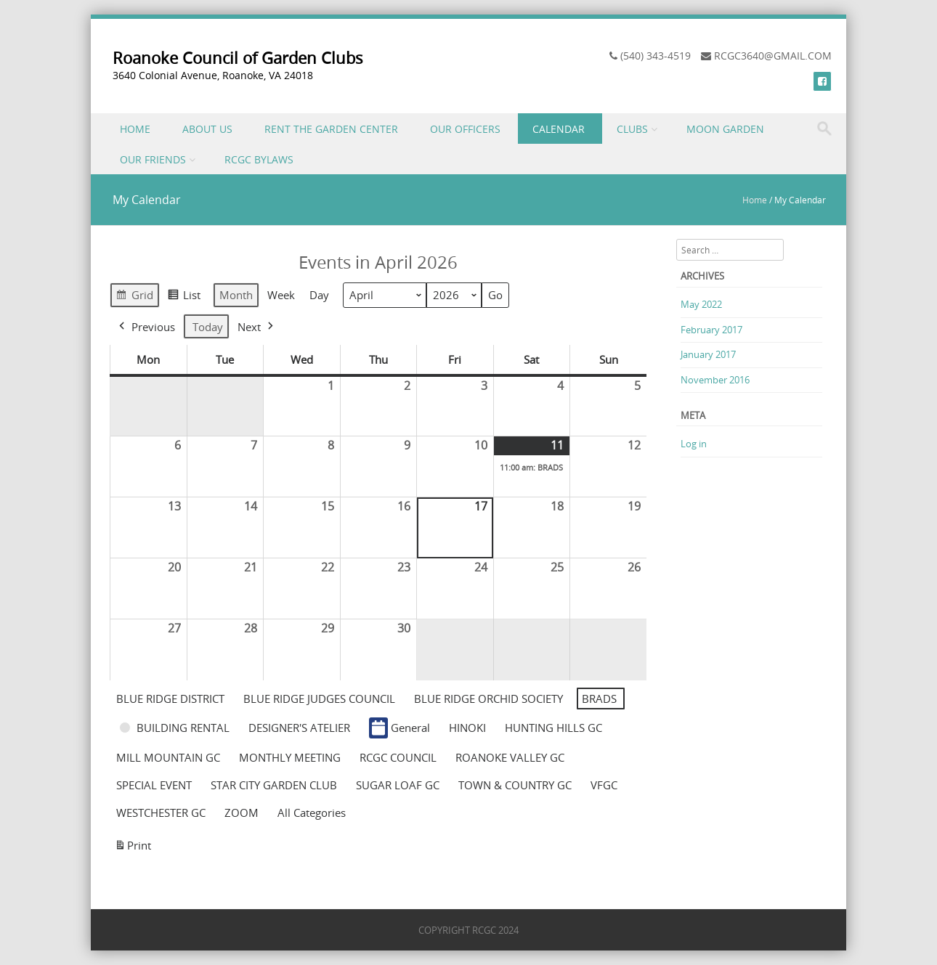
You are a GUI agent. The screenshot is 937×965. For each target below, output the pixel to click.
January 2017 (708, 354)
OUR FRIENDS (153, 159)
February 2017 (711, 329)
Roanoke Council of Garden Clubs (238, 57)
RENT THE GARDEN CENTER (331, 129)
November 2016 (715, 379)
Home (754, 199)
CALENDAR (558, 129)
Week (281, 295)
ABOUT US (207, 129)
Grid (134, 297)
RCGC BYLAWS (258, 159)
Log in (694, 443)
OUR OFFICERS (465, 129)
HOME (135, 129)
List (183, 297)
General (399, 727)
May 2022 (701, 304)
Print (132, 848)
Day (319, 295)
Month (236, 295)
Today (207, 326)
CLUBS (632, 129)
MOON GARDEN (725, 129)
